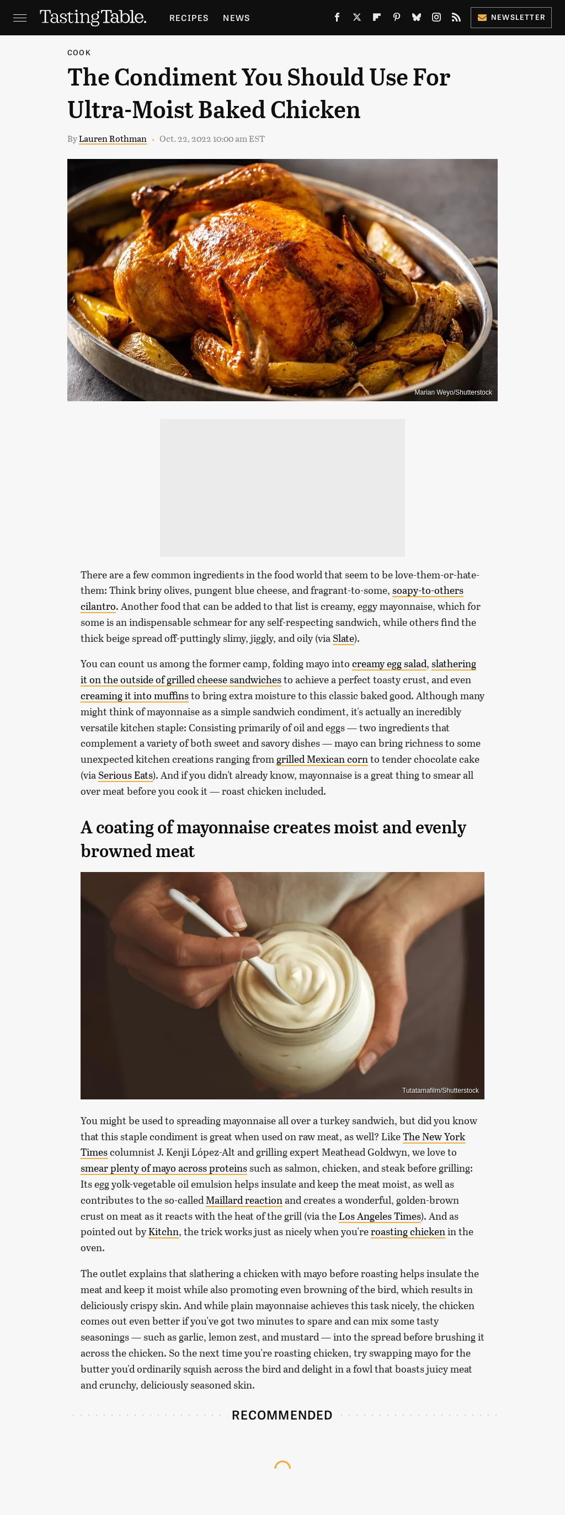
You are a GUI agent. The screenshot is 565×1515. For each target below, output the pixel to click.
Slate (343, 638)
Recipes (189, 17)
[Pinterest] (396, 19)
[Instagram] (436, 19)
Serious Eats (125, 775)
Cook (79, 52)
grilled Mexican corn (322, 759)
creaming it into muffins (135, 695)
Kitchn (163, 1231)
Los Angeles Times (380, 1216)
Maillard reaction (244, 1200)
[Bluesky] (416, 19)
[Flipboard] (376, 19)
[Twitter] (357, 19)
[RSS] (456, 19)
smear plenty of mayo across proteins (164, 1168)
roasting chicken (408, 1231)
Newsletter (511, 17)
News (236, 17)
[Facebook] (337, 19)
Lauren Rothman (113, 138)
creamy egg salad (389, 663)
